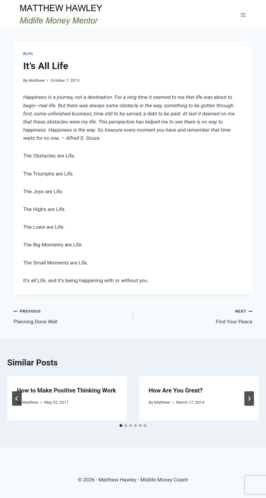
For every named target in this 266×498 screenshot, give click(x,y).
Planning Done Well (71, 316)
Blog (28, 54)
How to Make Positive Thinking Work (66, 390)
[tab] (120, 425)
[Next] (249, 398)
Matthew (37, 80)
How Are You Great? (176, 390)
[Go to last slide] (17, 398)
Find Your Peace (195, 316)
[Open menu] (243, 15)
